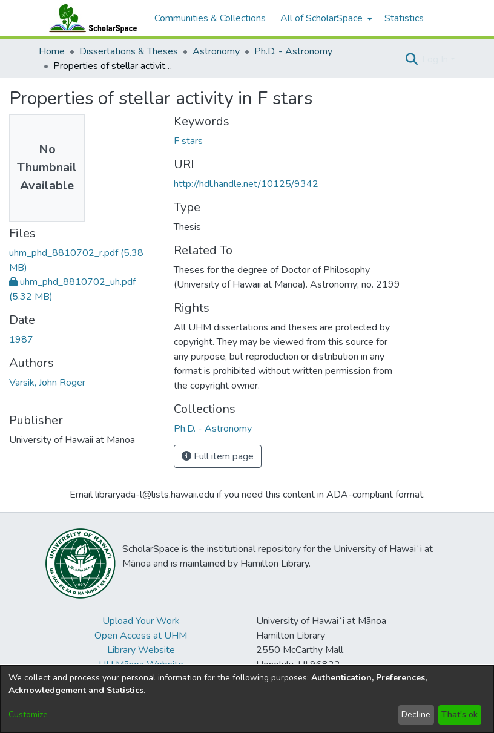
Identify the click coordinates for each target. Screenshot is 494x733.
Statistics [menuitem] (404, 18)
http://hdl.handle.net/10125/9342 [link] (246, 184)
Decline (415, 714)
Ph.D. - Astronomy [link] (293, 51)
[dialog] (247, 699)
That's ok (459, 714)
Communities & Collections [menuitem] (210, 18)
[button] (411, 59)
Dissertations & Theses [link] (128, 51)
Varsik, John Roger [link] (47, 382)
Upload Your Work (141, 621)
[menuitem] (325, 18)
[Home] (90, 18)
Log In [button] (436, 59)
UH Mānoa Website (141, 664)
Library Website (141, 650)
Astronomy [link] (216, 51)
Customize (28, 714)
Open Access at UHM (140, 635)
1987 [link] (21, 339)
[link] (213, 428)
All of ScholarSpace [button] (321, 18)
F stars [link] (188, 141)
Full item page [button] (218, 456)
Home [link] (52, 51)
